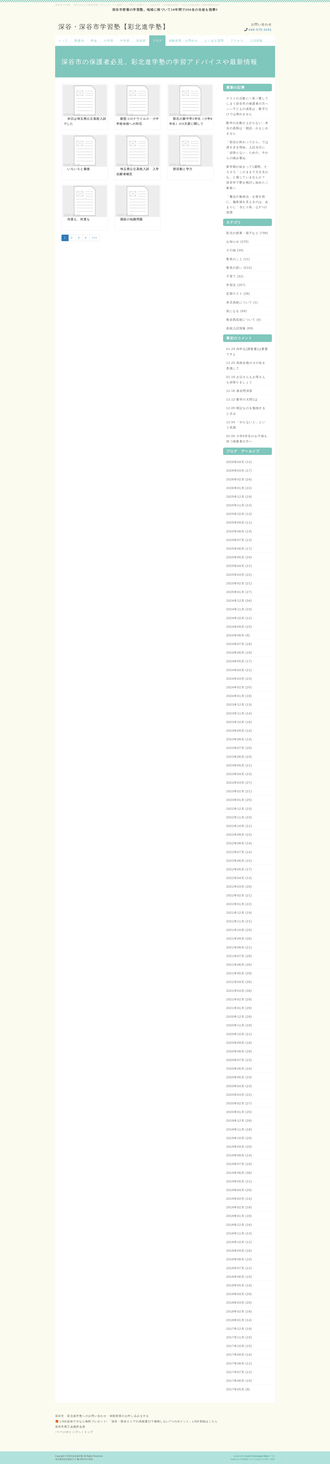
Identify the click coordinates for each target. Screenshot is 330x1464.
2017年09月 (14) (239, 1354)
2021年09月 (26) (239, 938)
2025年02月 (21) (239, 583)
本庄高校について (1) (242, 302)
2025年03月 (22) (239, 574)
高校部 (141, 40)
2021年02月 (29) (239, 999)
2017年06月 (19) (239, 1380)
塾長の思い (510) (239, 267)
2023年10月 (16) (239, 722)
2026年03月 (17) (239, 470)
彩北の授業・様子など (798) (247, 233)
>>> (94, 237)
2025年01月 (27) (239, 592)
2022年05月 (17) (239, 869)
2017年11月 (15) (239, 1337)
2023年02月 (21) (239, 791)
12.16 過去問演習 (239, 390)
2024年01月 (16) (239, 696)
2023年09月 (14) (239, 730)
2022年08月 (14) (239, 843)
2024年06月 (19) (239, 652)
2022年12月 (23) (239, 808)
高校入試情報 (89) (239, 328)
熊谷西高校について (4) (243, 319)
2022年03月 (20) (239, 886)
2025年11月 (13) (239, 505)
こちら (213, 1421)
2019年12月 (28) (239, 1120)
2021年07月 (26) (239, 956)
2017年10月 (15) (239, 1346)
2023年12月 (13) (239, 704)
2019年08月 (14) (239, 1155)
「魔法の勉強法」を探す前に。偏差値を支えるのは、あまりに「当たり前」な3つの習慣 (247, 204)
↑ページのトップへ (68, 1431)
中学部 (125, 40)
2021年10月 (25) (239, 930)
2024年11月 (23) (239, 609)
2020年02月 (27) (239, 1103)
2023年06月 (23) (239, 756)
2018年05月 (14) (239, 1285)
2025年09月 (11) (239, 522)
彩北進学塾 (77, 1456)
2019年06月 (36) (239, 1172)
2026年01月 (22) (239, 488)
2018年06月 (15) (239, 1276)
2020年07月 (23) (239, 1060)
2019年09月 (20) (239, 1146)
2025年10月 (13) (239, 514)
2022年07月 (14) (239, 852)
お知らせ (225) (237, 241)
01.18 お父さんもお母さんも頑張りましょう (245, 379)
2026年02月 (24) (239, 479)
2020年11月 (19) (239, 1025)
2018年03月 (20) (239, 1302)
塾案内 (79, 40)
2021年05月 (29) (239, 973)
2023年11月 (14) (239, 713)
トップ (63, 40)
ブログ (157, 40)
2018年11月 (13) (239, 1233)
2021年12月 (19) (239, 912)
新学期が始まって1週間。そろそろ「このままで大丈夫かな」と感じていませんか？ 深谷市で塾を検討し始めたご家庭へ (247, 177)
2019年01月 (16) (239, 1216)
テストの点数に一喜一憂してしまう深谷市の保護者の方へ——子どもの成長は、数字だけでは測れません (247, 106)
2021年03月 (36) (239, 990)
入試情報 (256, 40)
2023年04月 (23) (239, 774)
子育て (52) (235, 276)
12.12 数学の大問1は (242, 399)
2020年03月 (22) (239, 1094)
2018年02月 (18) (239, 1311)
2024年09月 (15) (239, 626)
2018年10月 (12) (239, 1242)
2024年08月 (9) (238, 635)
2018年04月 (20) (239, 1294)
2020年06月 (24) (239, 1068)
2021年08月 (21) (239, 947)
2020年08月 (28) (239, 1051)
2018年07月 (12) (239, 1268)
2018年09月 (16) (239, 1250)
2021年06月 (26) (239, 964)
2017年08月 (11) (239, 1363)
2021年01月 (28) (239, 1008)
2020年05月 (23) (239, 1077)
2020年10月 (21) (239, 1034)
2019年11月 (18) (239, 1129)
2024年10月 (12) (239, 618)
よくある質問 (214, 40)
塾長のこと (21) (238, 259)
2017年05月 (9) (238, 1389)
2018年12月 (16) (239, 1224)
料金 (94, 40)
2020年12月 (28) (239, 1016)
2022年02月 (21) (239, 895)
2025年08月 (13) (239, 531)
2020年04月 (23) (239, 1086)
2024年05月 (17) (239, 661)
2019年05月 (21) (239, 1181)
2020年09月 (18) (239, 1042)
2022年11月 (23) (239, 817)
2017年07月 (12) (239, 1372)
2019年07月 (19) (239, 1164)
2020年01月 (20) (239, 1112)
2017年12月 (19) (239, 1328)
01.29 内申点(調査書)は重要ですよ (247, 351)
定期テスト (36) (238, 293)
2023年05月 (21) (239, 765)
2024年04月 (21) (239, 670)
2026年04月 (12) (239, 462)
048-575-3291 (260, 29)
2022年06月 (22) (239, 860)
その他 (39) (235, 250)
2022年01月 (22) (239, 904)
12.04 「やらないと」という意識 (245, 424)
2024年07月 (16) (239, 644)
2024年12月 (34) (239, 600)
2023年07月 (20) (239, 748)
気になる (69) (236, 311)
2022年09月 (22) (239, 834)
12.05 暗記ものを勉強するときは (245, 410)
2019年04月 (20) (239, 1190)
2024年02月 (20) (239, 687)
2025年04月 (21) (239, 566)
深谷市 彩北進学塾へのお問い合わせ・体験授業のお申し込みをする (102, 1415)
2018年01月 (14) (239, 1320)
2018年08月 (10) (239, 1259)
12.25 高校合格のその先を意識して (245, 365)
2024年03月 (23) (239, 678)
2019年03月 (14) (239, 1198)
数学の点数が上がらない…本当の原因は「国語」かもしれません (247, 128)
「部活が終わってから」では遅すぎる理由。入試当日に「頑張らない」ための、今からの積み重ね (247, 150)
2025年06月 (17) (239, 548)
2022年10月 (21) (239, 826)
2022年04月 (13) (239, 878)
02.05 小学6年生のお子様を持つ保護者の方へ (246, 438)
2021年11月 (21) (239, 921)
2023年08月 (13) (239, 739)
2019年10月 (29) (239, 1138)
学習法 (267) (235, 285)
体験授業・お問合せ (183, 40)
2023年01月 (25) (239, 800)
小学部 (108, 40)
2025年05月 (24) (239, 557)
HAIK (272, 1459)
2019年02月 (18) (239, 1207)
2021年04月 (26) (239, 982)
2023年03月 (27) (239, 782)
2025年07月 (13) (239, 540)
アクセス (237, 40)
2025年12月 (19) (239, 496)
